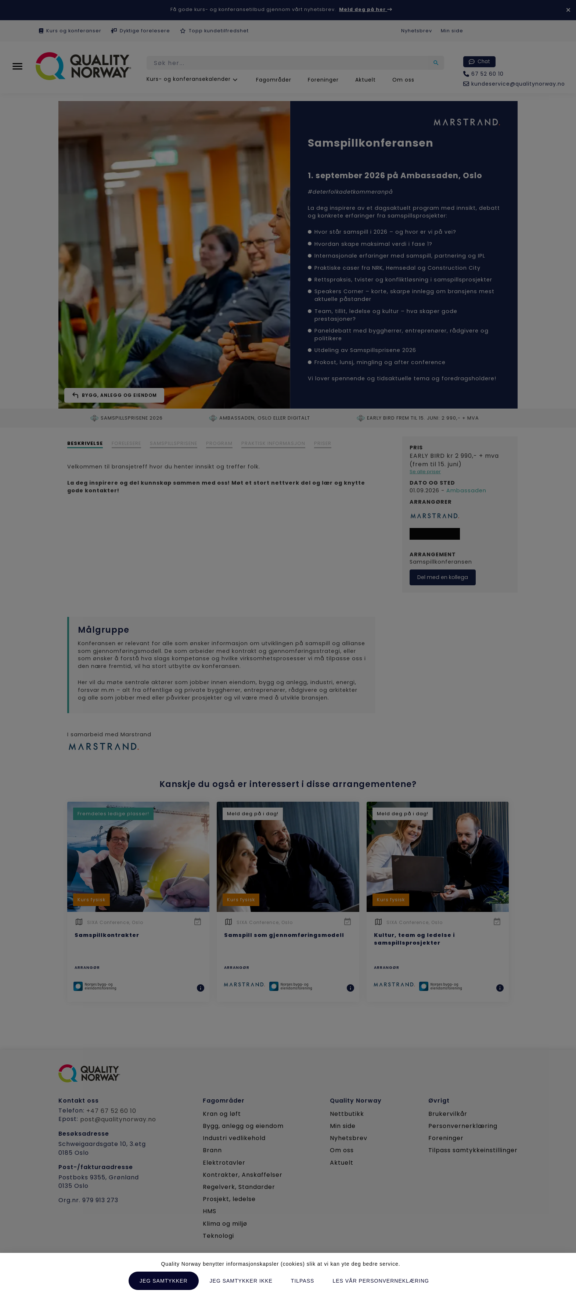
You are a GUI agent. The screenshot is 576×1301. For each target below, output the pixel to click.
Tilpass (302, 1281)
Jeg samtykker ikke (241, 1281)
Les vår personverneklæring (380, 1281)
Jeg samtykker (163, 1281)
